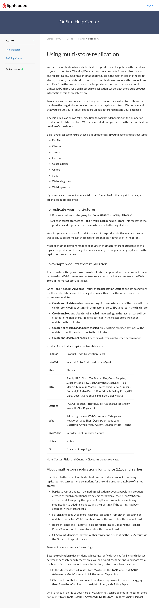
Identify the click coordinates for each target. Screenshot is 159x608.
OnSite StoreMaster (76, 39)
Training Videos (14, 58)
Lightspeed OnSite (55, 39)
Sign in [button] (150, 5)
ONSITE (20, 41)
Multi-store (93, 39)
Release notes (13, 49)
